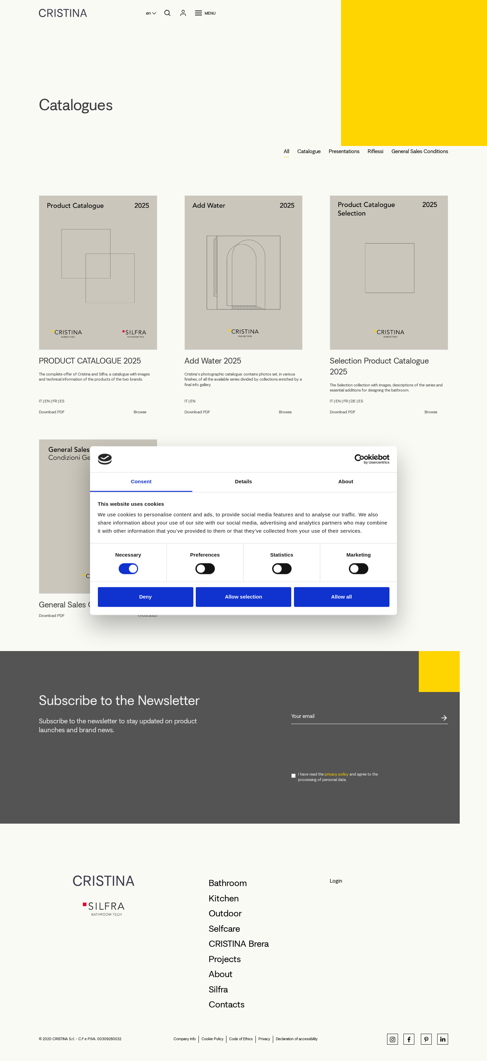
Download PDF (51, 412)
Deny (145, 597)
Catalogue (309, 151)
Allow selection (243, 597)
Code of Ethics (241, 1039)
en (148, 13)
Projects (225, 959)
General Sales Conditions (420, 151)
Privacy (264, 1039)
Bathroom (228, 883)
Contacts (227, 1004)
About (221, 974)
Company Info (185, 1039)
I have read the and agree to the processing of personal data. (338, 777)
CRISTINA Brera (239, 943)
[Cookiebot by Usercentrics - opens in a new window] (359, 459)
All (286, 151)
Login (336, 881)
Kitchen (224, 898)
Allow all (341, 597)
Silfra (218, 989)
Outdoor (225, 913)
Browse (140, 412)
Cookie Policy (212, 1039)
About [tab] (345, 482)
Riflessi (375, 151)
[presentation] (343, 748)
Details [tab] (243, 482)
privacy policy (337, 774)
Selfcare (224, 928)
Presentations (344, 151)
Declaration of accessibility (297, 1039)
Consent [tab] (141, 482)
